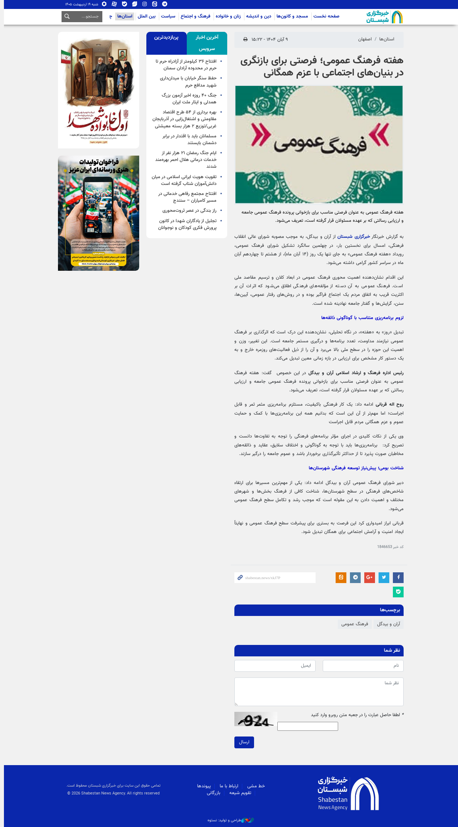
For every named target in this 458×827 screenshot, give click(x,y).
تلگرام (162, 4)
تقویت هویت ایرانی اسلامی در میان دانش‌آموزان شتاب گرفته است (182, 180)
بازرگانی (212, 793)
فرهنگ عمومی (353, 624)
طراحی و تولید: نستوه (229, 820)
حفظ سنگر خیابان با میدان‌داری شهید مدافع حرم (186, 82)
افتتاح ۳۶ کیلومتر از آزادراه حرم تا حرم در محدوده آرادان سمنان (184, 65)
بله (122, 4)
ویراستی (132, 4)
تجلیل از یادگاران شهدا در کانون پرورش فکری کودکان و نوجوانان (185, 224)
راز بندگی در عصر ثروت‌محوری (188, 210)
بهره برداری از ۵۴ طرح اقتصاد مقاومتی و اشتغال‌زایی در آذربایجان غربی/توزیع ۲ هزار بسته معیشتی (183, 119)
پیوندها (202, 786)
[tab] (205, 43)
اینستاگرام (142, 4)
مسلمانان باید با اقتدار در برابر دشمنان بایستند (188, 140)
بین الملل (145, 16)
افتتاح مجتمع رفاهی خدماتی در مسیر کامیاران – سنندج (185, 197)
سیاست (166, 16)
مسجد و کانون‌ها (290, 16)
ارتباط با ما (227, 786)
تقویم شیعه (238, 793)
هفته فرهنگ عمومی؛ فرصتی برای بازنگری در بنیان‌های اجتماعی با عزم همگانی (320, 67)
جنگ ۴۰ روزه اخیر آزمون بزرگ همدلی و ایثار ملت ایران (187, 99)
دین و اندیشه (256, 16)
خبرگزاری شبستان (352, 236)
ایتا (152, 4)
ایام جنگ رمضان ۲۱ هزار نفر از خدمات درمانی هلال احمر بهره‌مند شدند (184, 160)
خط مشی (254, 786)
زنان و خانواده (226, 16)
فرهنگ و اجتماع (194, 16)
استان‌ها (123, 16)
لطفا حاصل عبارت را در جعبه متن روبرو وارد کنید (355, 715)
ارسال (242, 742)
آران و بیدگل (386, 624)
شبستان (362, 17)
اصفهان (363, 39)
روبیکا (102, 4)
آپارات (112, 4)
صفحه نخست (325, 16)
